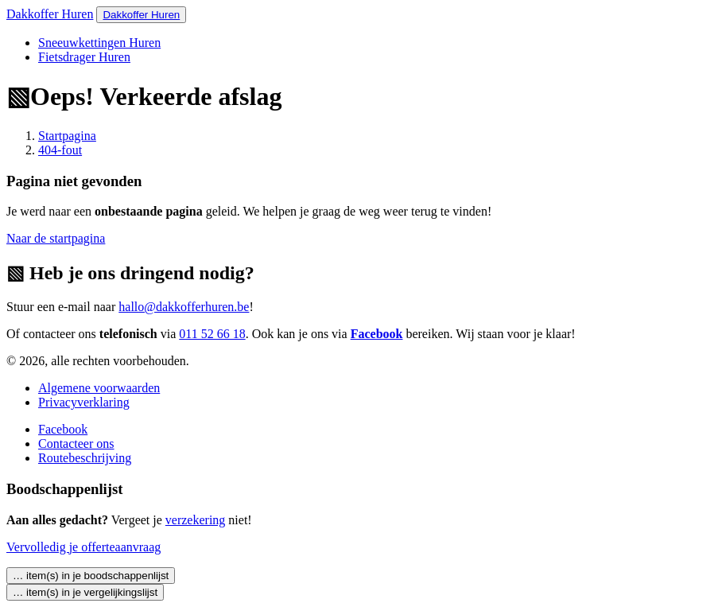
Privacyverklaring (84, 402)
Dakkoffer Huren (49, 14)
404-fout (60, 150)
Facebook (377, 333)
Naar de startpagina (55, 238)
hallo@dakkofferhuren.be (183, 306)
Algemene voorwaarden (99, 388)
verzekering (195, 520)
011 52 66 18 (212, 333)
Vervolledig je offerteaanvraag (83, 547)
